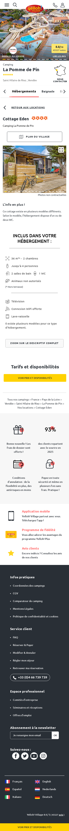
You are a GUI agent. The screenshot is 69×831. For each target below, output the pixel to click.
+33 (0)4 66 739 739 (30, 677)
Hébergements (24, 91)
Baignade (48, 91)
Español (13, 789)
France (35, 399)
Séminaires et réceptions (27, 707)
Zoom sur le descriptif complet (34, 343)
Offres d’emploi (22, 715)
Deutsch (43, 796)
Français (13, 781)
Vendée (32, 80)
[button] (4, 59)
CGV (15, 593)
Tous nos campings (18, 399)
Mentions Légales (23, 608)
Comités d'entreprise (25, 699)
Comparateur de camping (28, 601)
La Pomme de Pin (52, 403)
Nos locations (25, 407)
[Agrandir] (61, 150)
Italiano (13, 796)
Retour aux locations (24, 108)
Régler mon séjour (23, 660)
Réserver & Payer (23, 645)
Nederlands (45, 789)
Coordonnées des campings (29, 585)
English (43, 781)
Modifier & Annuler (24, 652)
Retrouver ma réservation (28, 668)
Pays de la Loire (51, 399)
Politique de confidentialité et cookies (35, 616)
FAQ (15, 637)
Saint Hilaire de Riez (15, 80)
